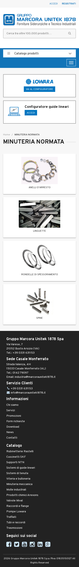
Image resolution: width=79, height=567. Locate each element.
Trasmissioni (14, 528)
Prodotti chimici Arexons (22, 495)
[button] (69, 33)
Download (12, 427)
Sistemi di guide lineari (20, 468)
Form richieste (15, 421)
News (10, 432)
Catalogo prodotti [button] (39, 53)
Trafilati (11, 517)
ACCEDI (31, 112)
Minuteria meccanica (19, 484)
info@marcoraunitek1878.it (28, 393)
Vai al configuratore (39, 89)
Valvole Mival (14, 500)
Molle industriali (16, 490)
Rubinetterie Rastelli (19, 451)
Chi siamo (12, 405)
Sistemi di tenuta (17, 473)
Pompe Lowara (16, 511)
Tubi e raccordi (15, 522)
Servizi (10, 410)
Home (6, 134)
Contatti (11, 438)
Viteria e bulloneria (18, 479)
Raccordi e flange (17, 506)
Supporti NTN (15, 462)
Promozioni (13, 416)
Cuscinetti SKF (16, 457)
